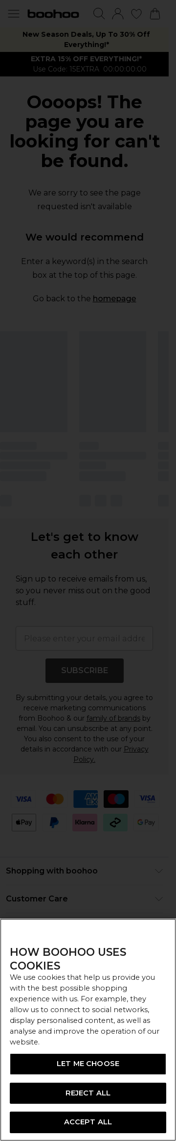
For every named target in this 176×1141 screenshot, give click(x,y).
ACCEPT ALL (88, 1121)
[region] (88, 1030)
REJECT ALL (88, 1093)
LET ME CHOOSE (88, 1063)
